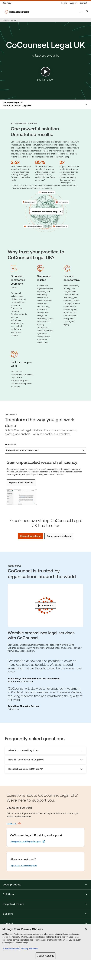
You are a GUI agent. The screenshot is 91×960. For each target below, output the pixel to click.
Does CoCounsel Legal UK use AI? (45, 768)
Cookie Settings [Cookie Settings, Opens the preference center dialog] (45, 955)
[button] (45, 884)
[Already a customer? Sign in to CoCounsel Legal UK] (23, 865)
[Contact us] (83, 3)
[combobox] (45, 450)
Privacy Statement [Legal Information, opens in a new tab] (29, 948)
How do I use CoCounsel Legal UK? (45, 759)
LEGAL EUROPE (10, 20)
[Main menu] (80, 12)
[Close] (86, 929)
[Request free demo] (30, 536)
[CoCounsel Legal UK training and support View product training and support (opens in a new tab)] (27, 841)
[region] (45, 942)
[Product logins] (64, 3)
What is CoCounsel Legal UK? (45, 750)
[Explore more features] (21, 482)
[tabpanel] (45, 481)
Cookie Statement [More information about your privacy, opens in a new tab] (11, 948)
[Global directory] (7, 3)
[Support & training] (74, 3)
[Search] (87, 11)
